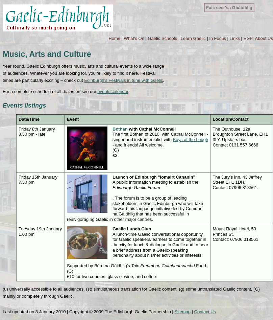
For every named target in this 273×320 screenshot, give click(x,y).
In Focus (217, 38)
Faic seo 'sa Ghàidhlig (229, 7)
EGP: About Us (258, 38)
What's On (134, 38)
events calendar (112, 91)
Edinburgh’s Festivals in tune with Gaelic (123, 80)
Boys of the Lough (190, 139)
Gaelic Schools (162, 38)
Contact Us (205, 311)
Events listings (24, 105)
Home (114, 38)
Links (235, 38)
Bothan (120, 129)
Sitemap (182, 311)
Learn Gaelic (193, 38)
